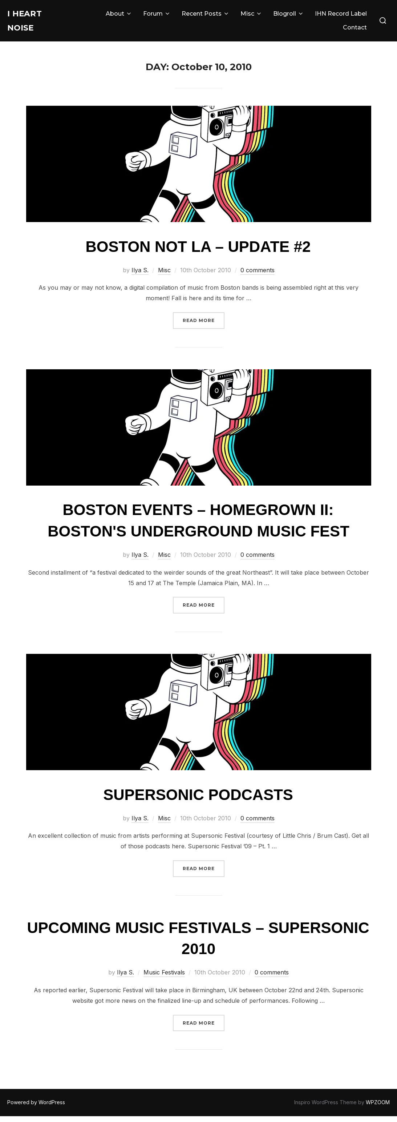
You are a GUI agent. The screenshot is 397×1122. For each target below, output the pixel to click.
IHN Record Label (341, 16)
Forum (157, 16)
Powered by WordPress (36, 1108)
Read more (203, 325)
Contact (355, 30)
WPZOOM (378, 1108)
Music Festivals (164, 978)
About (119, 16)
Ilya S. (140, 276)
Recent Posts (206, 16)
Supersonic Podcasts (198, 800)
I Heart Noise (28, 23)
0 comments (257, 276)
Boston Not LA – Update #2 (198, 252)
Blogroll (288, 16)
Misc (251, 16)
